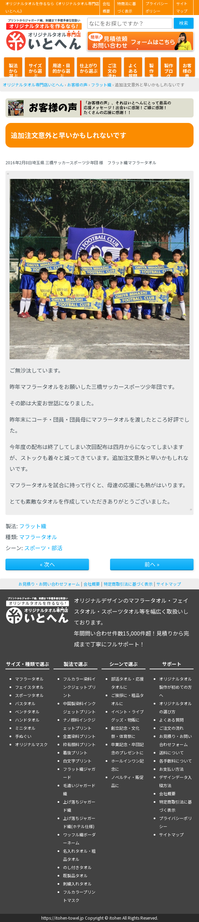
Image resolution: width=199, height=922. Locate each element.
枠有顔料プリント (79, 744)
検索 (183, 23)
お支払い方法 (171, 769)
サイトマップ (181, 7)
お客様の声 (187, 69)
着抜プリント (75, 752)
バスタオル (25, 703)
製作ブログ (168, 69)
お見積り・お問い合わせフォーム (49, 584)
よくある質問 (132, 69)
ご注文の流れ (112, 69)
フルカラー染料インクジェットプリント (79, 687)
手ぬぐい (23, 736)
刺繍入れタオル (77, 883)
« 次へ (47, 564)
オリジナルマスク (31, 744)
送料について (171, 752)
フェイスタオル (29, 687)
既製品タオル (75, 875)
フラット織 (101, 84)
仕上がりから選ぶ (88, 68)
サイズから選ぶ (35, 69)
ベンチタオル (27, 711)
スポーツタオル (29, 695)
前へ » (151, 564)
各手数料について (175, 761)
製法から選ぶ (13, 69)
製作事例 (151, 69)
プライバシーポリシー (157, 7)
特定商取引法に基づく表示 (128, 584)
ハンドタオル (27, 720)
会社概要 (106, 7)
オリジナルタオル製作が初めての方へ (175, 687)
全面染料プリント (79, 736)
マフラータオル (38, 537)
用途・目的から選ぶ (61, 69)
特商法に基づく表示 (126, 7)
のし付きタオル (77, 867)
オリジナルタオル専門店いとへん (33, 84)
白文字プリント (77, 761)
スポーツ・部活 (43, 548)
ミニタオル (25, 728)
